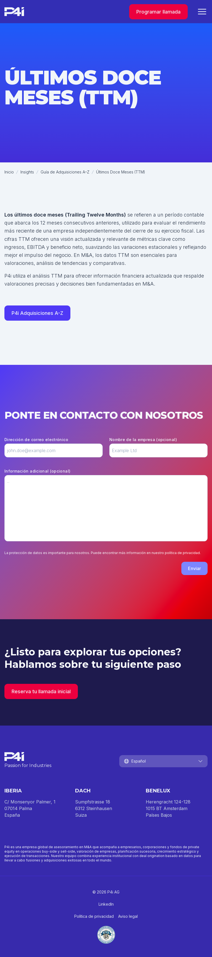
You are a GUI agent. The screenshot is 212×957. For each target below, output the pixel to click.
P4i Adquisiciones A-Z (37, 313)
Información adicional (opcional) (37, 471)
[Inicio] (14, 11)
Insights (27, 172)
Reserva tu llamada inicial (41, 691)
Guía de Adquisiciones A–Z (65, 172)
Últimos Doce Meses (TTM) (120, 172)
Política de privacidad (94, 916)
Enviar (194, 568)
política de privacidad (182, 553)
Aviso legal (128, 916)
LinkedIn (106, 904)
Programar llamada (158, 12)
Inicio (9, 172)
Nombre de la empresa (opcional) (143, 439)
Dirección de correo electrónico (36, 439)
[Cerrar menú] (202, 11)
